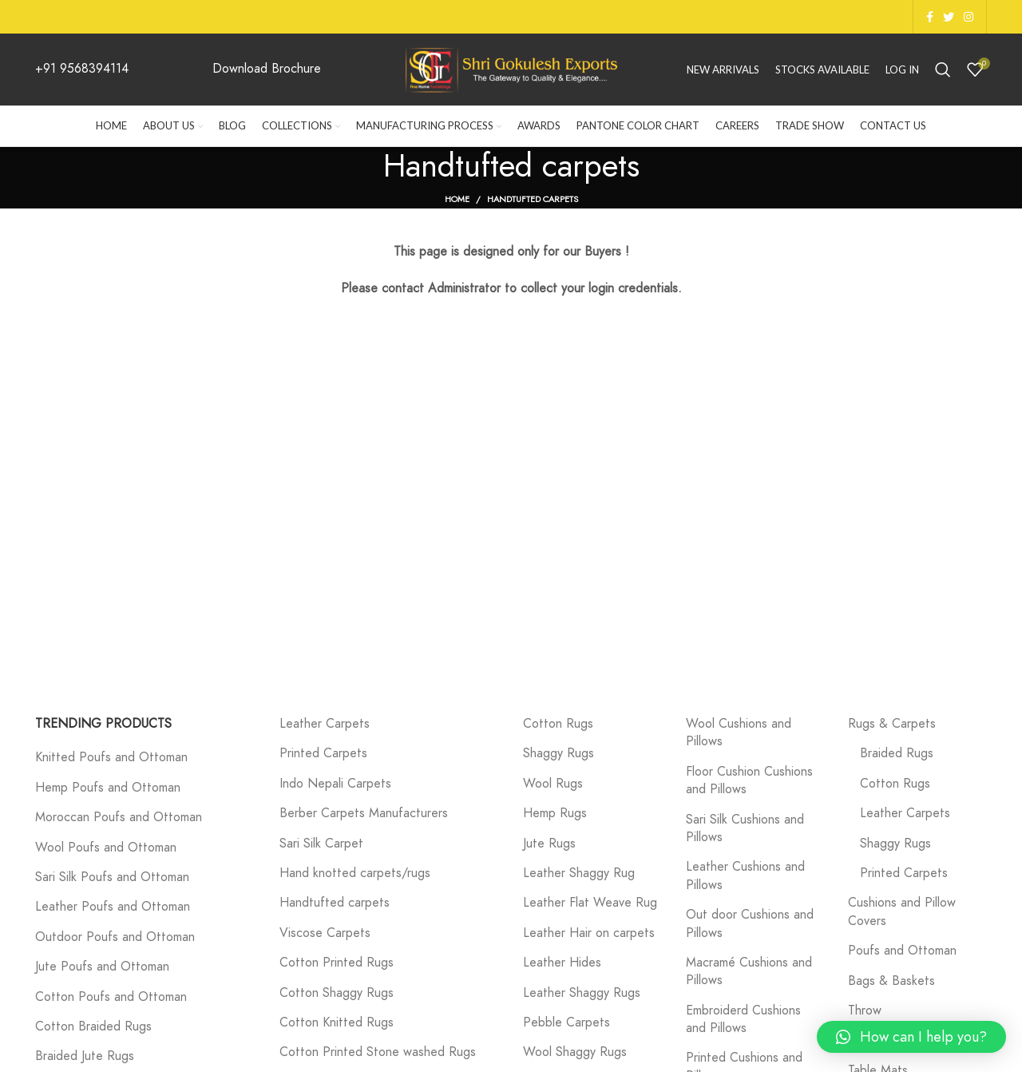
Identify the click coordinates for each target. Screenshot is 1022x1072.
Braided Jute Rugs (84, 1056)
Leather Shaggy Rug (579, 873)
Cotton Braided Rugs (93, 1026)
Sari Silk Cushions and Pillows (745, 828)
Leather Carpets (324, 724)
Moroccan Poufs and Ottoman (118, 817)
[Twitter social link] (948, 16)
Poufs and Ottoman (902, 950)
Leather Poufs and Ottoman (112, 906)
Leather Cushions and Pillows (745, 875)
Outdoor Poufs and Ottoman (115, 937)
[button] (911, 1037)
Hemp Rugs (555, 813)
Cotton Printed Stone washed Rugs (377, 1052)
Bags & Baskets (891, 981)
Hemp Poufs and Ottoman (107, 787)
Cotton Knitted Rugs (336, 1022)
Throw (864, 1010)
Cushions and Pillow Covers (902, 911)
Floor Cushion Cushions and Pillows (749, 780)
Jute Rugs (549, 843)
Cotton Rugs (558, 724)
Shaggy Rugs (558, 753)
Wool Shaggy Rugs (575, 1052)
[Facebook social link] (929, 16)
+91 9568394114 (82, 68)
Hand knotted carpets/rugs (354, 873)
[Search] (943, 69)
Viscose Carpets (324, 933)
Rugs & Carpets (892, 724)
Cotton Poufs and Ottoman (111, 997)
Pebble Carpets (566, 1022)
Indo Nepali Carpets (335, 783)
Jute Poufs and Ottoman (102, 966)
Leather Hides (562, 962)
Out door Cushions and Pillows (750, 923)
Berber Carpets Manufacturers (363, 813)
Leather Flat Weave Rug (590, 902)
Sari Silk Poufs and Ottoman (112, 877)
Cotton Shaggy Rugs (336, 993)
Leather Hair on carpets (589, 933)
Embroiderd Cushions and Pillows (743, 1019)
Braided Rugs (896, 753)
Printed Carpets (323, 753)
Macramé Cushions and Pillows (749, 971)
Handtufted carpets (334, 902)
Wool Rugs (553, 783)
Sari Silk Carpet (321, 843)
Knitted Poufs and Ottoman (111, 757)
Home (457, 199)
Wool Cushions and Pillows (738, 732)
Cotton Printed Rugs (336, 962)
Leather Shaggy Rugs (581, 993)
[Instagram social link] (968, 16)
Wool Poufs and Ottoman (105, 847)
